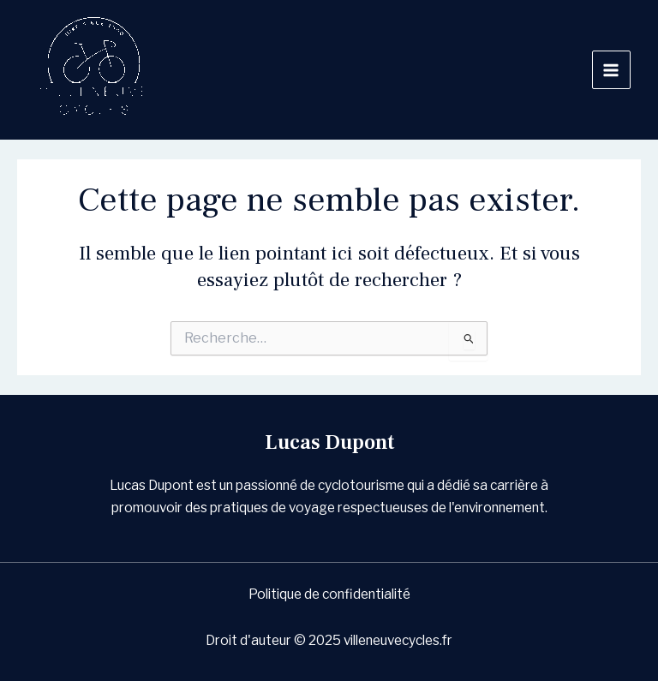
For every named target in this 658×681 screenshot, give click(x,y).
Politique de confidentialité (329, 594)
